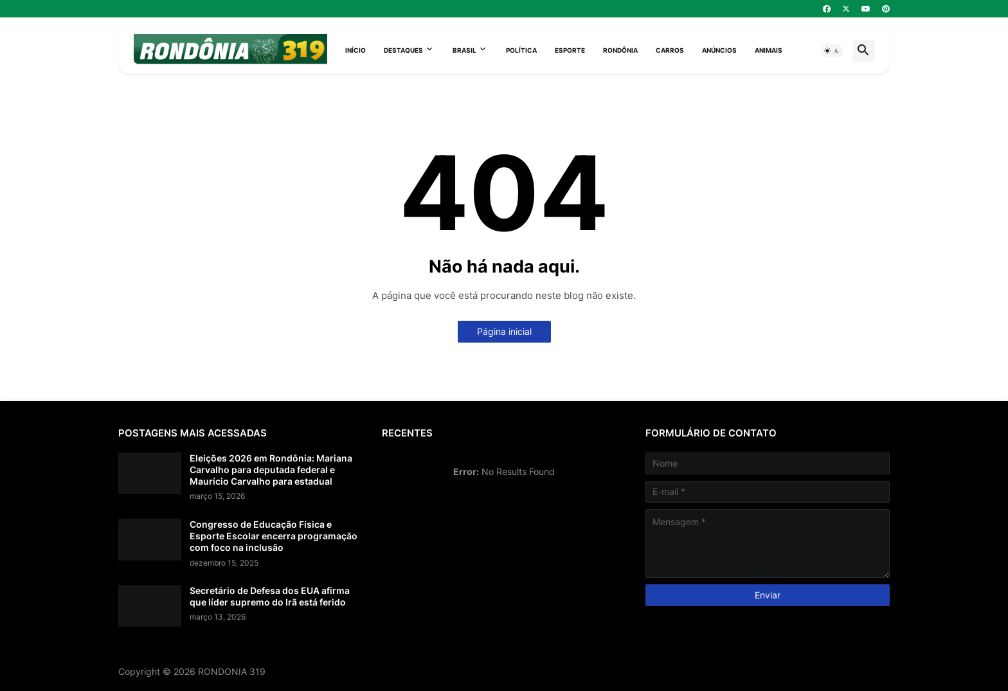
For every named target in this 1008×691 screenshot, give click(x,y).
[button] (832, 50)
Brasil (464, 50)
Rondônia (620, 50)
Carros (670, 50)
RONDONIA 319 (232, 671)
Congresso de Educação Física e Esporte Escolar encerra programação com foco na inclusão (273, 536)
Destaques (403, 50)
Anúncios (719, 50)
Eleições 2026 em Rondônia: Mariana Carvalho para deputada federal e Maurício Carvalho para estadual (271, 470)
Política (521, 50)
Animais (768, 50)
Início (355, 50)
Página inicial (504, 331)
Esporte (570, 50)
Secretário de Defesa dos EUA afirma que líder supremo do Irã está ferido (270, 596)
